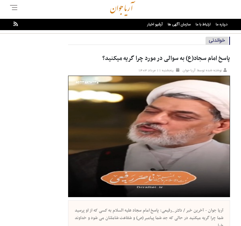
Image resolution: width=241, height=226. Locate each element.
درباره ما (222, 24)
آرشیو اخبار (155, 24)
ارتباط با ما (203, 24)
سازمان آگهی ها (179, 24)
